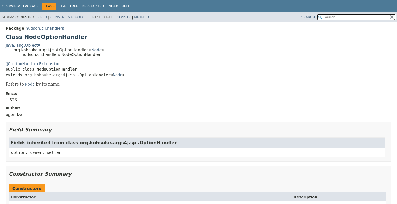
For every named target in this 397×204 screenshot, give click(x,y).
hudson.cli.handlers (44, 28)
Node (96, 50)
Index (112, 6)
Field (42, 17)
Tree (74, 6)
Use (62, 6)
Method (75, 17)
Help (126, 6)
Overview (11, 6)
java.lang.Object (22, 45)
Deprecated (93, 6)
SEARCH (308, 17)
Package (31, 6)
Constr (57, 17)
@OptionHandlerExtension (33, 63)
